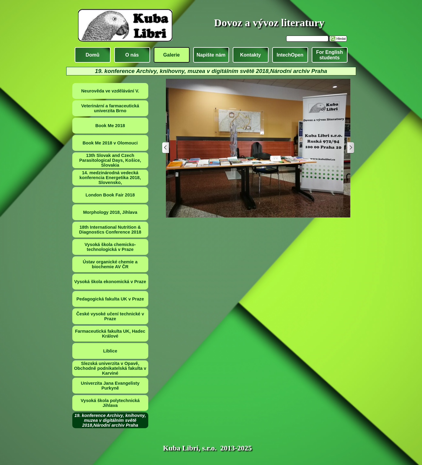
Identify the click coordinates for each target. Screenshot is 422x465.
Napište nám (211, 54)
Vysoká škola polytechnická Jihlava (110, 403)
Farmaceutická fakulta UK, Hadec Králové (110, 333)
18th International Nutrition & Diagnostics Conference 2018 (110, 229)
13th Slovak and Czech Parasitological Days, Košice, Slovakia (110, 160)
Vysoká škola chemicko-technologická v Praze (110, 247)
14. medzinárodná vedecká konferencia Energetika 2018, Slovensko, (110, 177)
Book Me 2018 (110, 125)
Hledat (341, 38)
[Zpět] (166, 148)
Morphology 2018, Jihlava (110, 212)
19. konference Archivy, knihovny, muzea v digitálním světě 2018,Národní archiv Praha (110, 420)
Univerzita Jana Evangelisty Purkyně (110, 385)
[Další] (350, 148)
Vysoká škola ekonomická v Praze (110, 281)
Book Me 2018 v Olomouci (110, 143)
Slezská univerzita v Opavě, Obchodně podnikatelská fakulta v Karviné (110, 368)
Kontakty (250, 54)
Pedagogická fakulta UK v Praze (110, 299)
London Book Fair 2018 (110, 195)
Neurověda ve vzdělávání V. (110, 90)
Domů (92, 54)
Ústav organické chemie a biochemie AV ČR (110, 264)
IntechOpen (289, 54)
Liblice (110, 351)
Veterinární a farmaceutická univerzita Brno (110, 108)
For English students (329, 55)
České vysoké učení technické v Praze (110, 316)
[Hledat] (307, 39)
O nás (132, 54)
